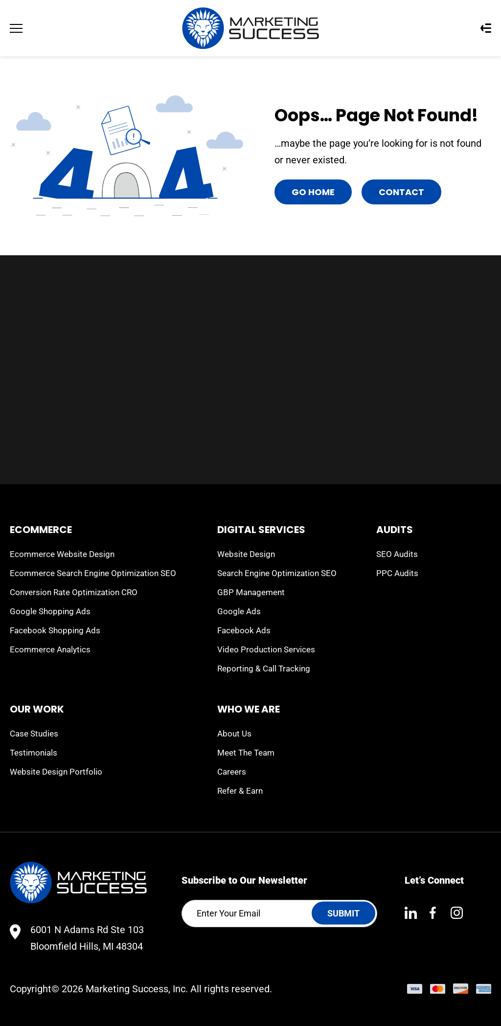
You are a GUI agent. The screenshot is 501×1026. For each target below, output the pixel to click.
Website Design (246, 554)
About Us (234, 733)
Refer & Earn (240, 791)
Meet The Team (245, 753)
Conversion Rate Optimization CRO (73, 592)
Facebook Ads (244, 630)
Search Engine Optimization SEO (277, 573)
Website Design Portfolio (56, 772)
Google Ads (239, 611)
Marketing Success (127, 989)
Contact (401, 192)
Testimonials (33, 753)
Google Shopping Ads (50, 611)
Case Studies (34, 733)
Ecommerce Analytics (50, 649)
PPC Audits (397, 573)
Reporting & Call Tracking (263, 668)
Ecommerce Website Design (62, 554)
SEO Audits (397, 554)
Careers (231, 772)
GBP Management (251, 592)
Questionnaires (485, 28)
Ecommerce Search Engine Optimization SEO (93, 573)
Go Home (313, 192)
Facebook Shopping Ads (55, 630)
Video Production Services (266, 649)
